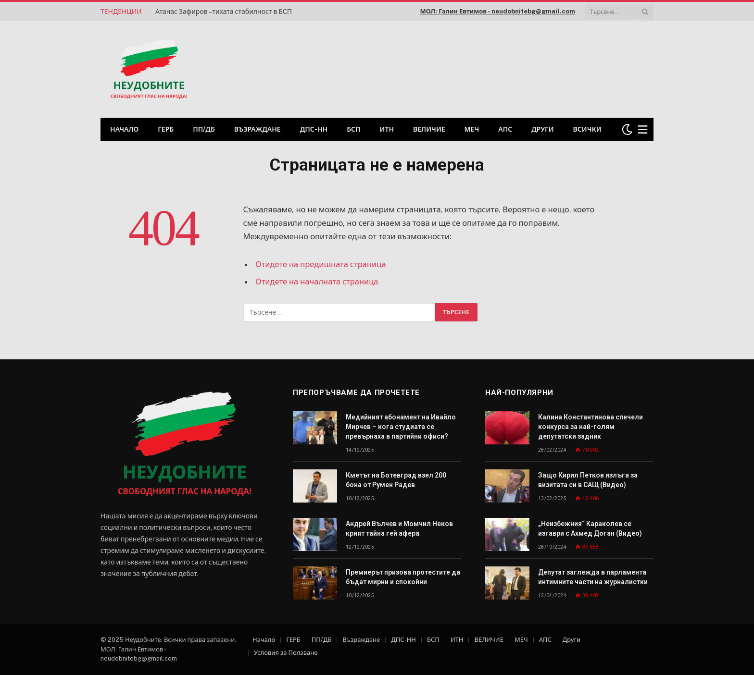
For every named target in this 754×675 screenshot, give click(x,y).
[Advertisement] (530, 68)
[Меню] (643, 129)
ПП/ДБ (204, 129)
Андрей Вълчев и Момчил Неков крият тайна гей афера (399, 528)
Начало (124, 129)
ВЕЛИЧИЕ (429, 129)
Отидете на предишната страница (321, 264)
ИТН (387, 129)
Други (542, 129)
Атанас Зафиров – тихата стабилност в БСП (223, 11)
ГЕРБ (166, 129)
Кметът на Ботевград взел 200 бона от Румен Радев (396, 480)
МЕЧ (472, 129)
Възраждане (257, 129)
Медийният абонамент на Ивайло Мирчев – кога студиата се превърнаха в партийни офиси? (401, 426)
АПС (505, 129)
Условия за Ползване (285, 652)
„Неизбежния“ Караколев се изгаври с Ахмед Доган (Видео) (590, 528)
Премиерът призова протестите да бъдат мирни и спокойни (403, 577)
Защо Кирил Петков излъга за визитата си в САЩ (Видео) (588, 480)
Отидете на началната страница (317, 281)
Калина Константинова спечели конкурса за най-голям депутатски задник (590, 426)
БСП (353, 129)
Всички (587, 129)
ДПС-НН (313, 129)
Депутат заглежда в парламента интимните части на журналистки (593, 577)
